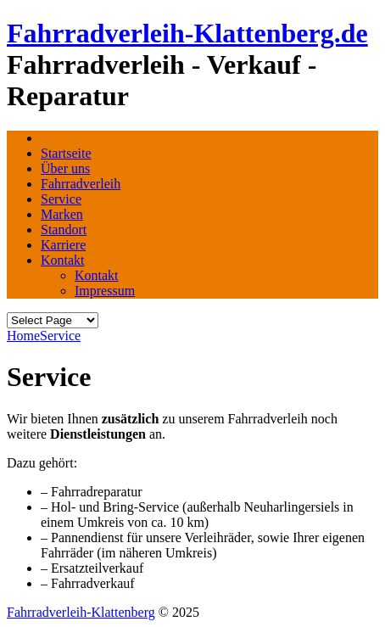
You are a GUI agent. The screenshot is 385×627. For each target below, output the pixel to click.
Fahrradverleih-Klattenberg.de (187, 33)
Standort (63, 229)
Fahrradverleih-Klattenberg (81, 612)
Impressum (105, 290)
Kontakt (63, 260)
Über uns (65, 168)
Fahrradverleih (80, 183)
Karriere (63, 245)
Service (61, 199)
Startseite (66, 153)
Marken (62, 214)
